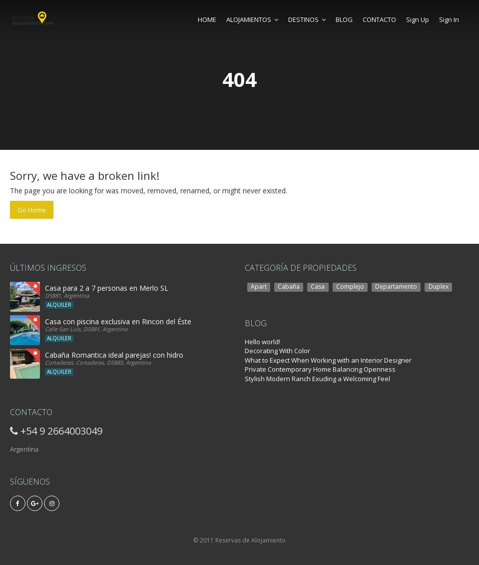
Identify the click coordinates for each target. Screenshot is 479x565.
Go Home (31, 209)
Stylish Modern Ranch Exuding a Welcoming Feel (317, 378)
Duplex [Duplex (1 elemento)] (439, 287)
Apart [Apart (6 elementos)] (259, 287)
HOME (207, 19)
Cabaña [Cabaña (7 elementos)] (289, 287)
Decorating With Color (277, 350)
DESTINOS (307, 19)
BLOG (344, 19)
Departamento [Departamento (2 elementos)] (396, 287)
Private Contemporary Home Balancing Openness (320, 369)
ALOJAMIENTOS (252, 19)
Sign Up (417, 19)
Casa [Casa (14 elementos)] (318, 287)
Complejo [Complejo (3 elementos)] (350, 287)
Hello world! (262, 341)
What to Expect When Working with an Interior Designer (328, 360)
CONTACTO (379, 19)
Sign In (449, 19)
